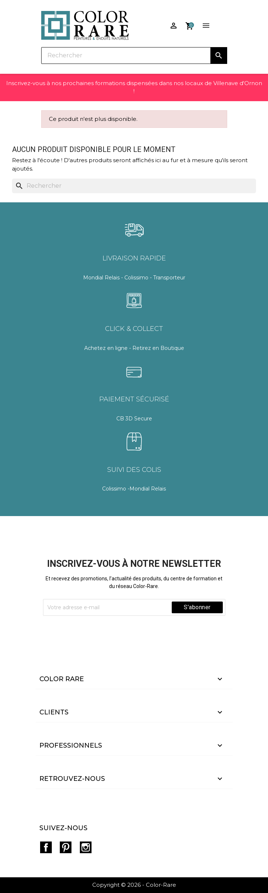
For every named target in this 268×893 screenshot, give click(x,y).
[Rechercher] (134, 55)
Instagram (86, 847)
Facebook (46, 847)
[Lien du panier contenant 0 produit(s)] (189, 23)
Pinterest (65, 847)
